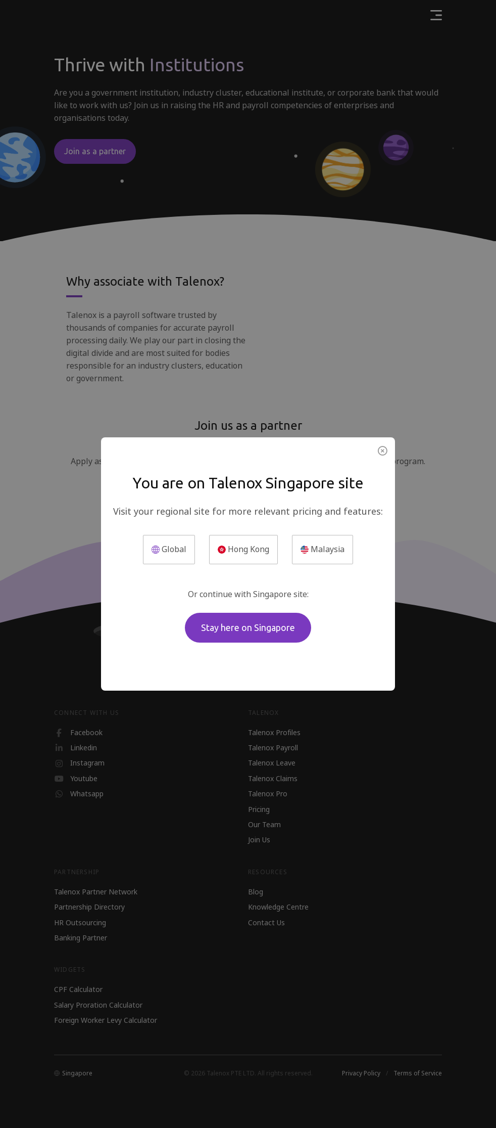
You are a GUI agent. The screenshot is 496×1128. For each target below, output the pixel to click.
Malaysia (322, 549)
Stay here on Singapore (248, 627)
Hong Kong (243, 549)
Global (169, 549)
